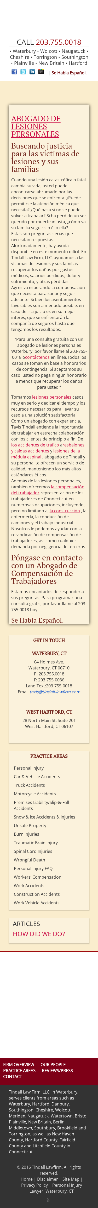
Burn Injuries (26, 834)
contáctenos (37, 357)
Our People (53, 1065)
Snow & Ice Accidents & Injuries (44, 817)
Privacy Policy (34, 1185)
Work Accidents (29, 886)
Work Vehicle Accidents (37, 903)
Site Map (70, 1179)
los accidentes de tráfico (35, 445)
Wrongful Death (29, 860)
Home (27, 1179)
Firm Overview (18, 1065)
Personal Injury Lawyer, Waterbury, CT (56, 1188)
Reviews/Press (57, 1070)
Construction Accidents (37, 894)
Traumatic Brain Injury (36, 843)
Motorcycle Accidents (35, 794)
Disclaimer (47, 1179)
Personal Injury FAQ (33, 868)
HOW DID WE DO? (39, 934)
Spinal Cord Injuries (33, 851)
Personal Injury (29, 768)
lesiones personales (51, 397)
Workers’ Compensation (37, 877)
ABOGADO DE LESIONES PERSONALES (36, 126)
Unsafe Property (30, 825)
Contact (12, 1076)
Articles (26, 923)
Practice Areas (19, 1070)
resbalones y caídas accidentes (47, 448)
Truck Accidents (29, 785)
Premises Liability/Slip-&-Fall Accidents (41, 805)
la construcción (65, 511)
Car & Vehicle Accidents (37, 776)
